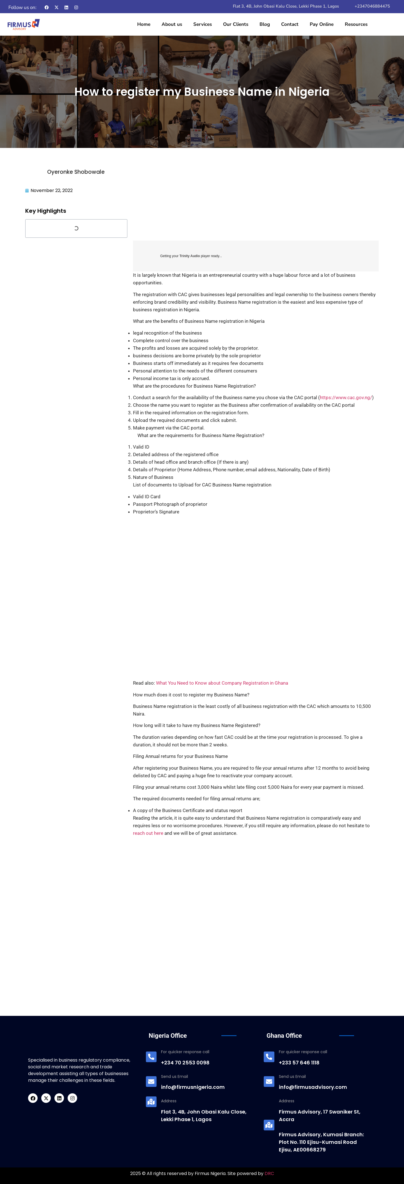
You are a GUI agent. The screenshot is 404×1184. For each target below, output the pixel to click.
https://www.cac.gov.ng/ (346, 397)
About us (172, 24)
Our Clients (235, 24)
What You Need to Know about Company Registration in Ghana (222, 683)
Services (202, 24)
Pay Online (322, 24)
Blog (265, 24)
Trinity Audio (190, 256)
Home (143, 24)
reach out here (148, 833)
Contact (290, 24)
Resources (356, 24)
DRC (269, 1173)
